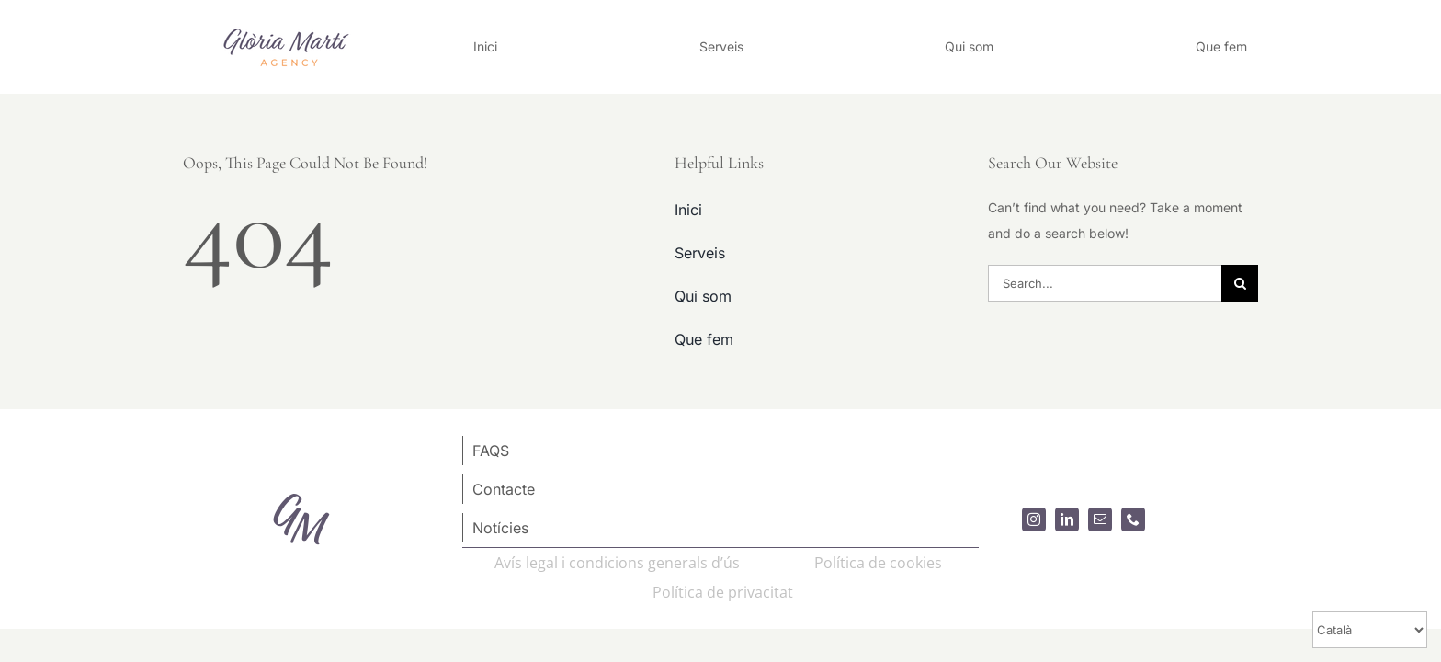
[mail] (1100, 519)
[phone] (1133, 519)
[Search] (1239, 283)
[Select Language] (1369, 629)
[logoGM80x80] (301, 488)
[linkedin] (1067, 519)
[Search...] (1104, 283)
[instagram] (1034, 519)
